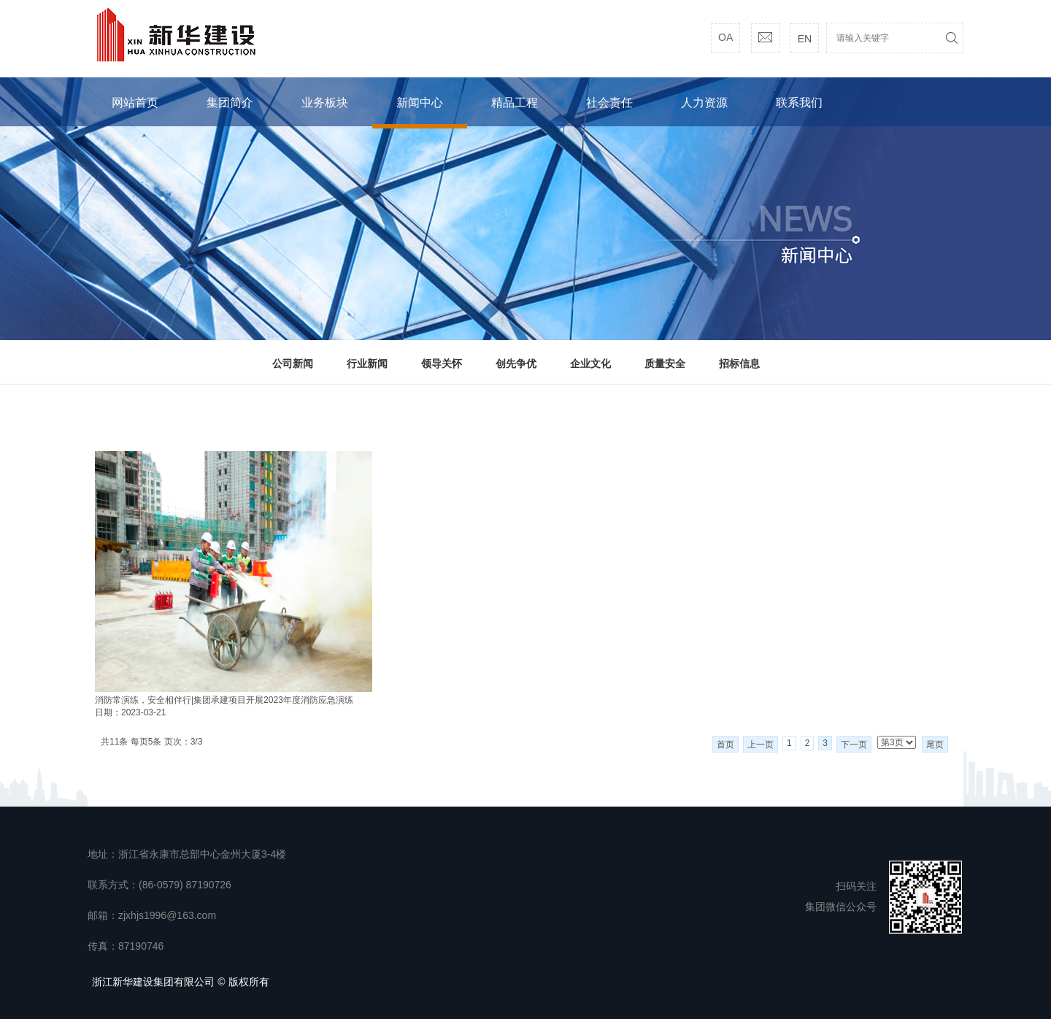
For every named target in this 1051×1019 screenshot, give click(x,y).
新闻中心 (419, 102)
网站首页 (135, 102)
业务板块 (324, 102)
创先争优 (516, 363)
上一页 (760, 744)
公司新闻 (292, 363)
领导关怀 (441, 363)
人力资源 (704, 102)
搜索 (951, 38)
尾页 (935, 744)
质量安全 (664, 363)
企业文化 (590, 363)
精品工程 (514, 102)
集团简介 (230, 102)
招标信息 (739, 363)
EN (805, 39)
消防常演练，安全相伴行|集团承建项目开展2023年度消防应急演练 (224, 700)
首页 (725, 744)
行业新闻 (367, 363)
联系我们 (799, 102)
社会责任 (609, 102)
